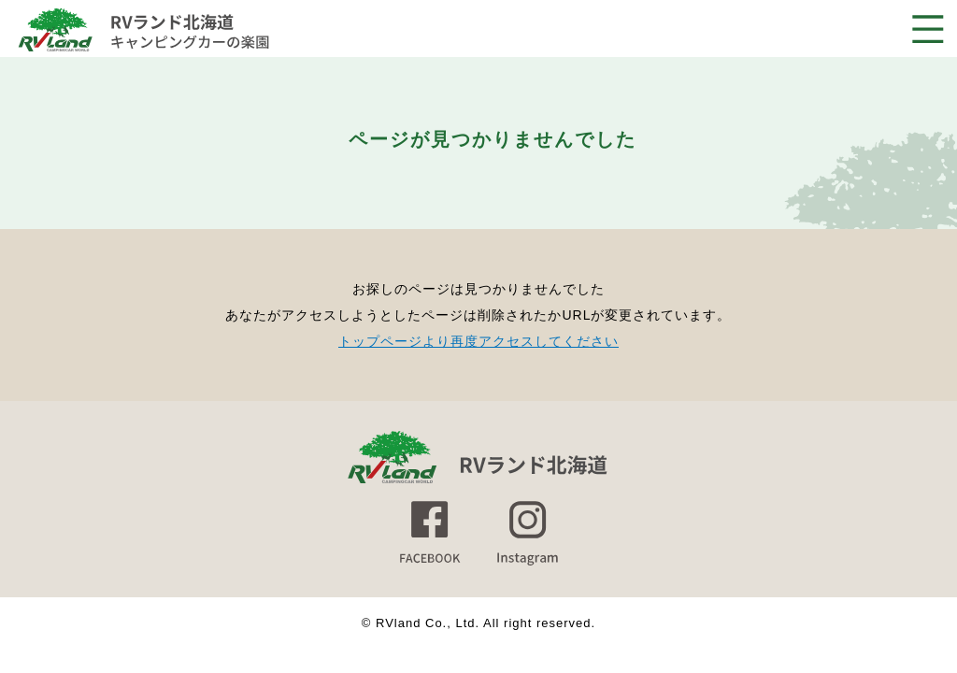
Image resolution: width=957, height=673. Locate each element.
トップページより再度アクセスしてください (478, 341)
